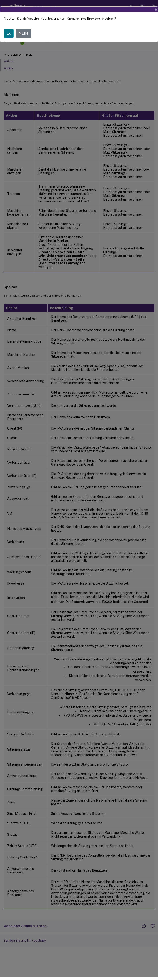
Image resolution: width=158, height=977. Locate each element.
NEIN (23, 33)
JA (9, 33)
